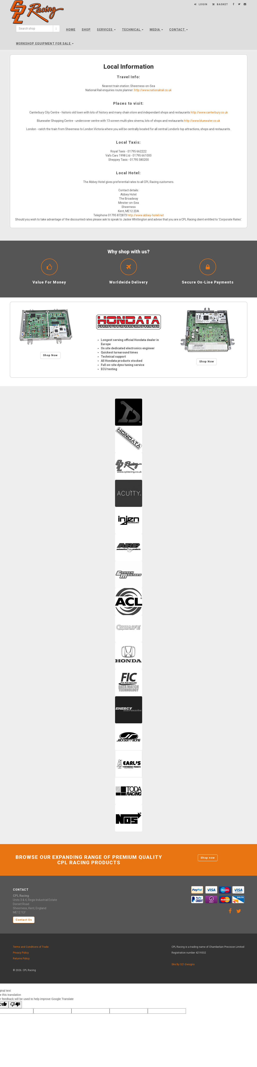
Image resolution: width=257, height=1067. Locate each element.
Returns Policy (21, 958)
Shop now (208, 857)
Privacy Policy (21, 952)
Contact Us (24, 919)
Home (70, 29)
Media (156, 29)
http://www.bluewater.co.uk (202, 120)
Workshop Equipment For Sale (45, 43)
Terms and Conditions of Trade (31, 946)
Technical (132, 29)
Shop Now (50, 355)
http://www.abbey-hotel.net (146, 215)
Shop (86, 29)
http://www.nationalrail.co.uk (153, 90)
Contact (178, 29)
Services (106, 29)
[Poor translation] (15, 1004)
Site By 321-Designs (183, 964)
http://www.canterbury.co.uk (209, 112)
